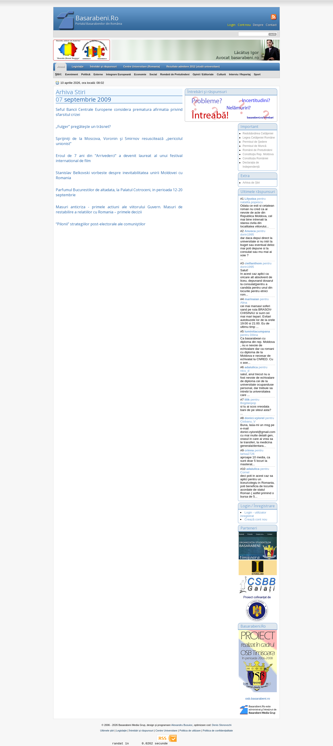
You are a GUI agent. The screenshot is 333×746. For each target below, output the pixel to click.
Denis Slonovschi (221, 725)
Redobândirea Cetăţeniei (258, 133)
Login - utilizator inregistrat (253, 514)
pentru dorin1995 (252, 232)
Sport (257, 74)
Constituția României (255, 158)
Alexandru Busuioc (182, 725)
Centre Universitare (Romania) (141, 66)
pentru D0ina (255, 333)
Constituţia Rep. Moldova (258, 154)
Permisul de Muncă (254, 146)
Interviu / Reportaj (240, 74)
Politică (85, 74)
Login (231, 25)
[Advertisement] (210, 169)
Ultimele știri (107, 730)
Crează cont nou (255, 519)
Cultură (221, 74)
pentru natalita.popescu (253, 200)
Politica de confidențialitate (218, 730)
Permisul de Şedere (255, 141)
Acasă (61, 66)
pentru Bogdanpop (249, 401)
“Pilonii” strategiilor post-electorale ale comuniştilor (100, 224)
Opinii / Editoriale (203, 74)
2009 (104, 99)
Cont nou (244, 25)
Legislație (121, 730)
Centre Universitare (166, 730)
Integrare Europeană (118, 74)
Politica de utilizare (190, 730)
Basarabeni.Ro (97, 17)
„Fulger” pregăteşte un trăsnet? (83, 126)
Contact (271, 25)
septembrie (80, 99)
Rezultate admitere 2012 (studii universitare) (193, 66)
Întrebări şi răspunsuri (103, 66)
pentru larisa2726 (251, 452)
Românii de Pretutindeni (175, 74)
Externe (98, 74)
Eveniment (71, 74)
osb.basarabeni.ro (257, 698)
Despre (258, 25)
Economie (140, 74)
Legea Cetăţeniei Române (259, 137)
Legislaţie (77, 66)
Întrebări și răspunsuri (141, 730)
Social (153, 74)
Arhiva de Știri (251, 182)
